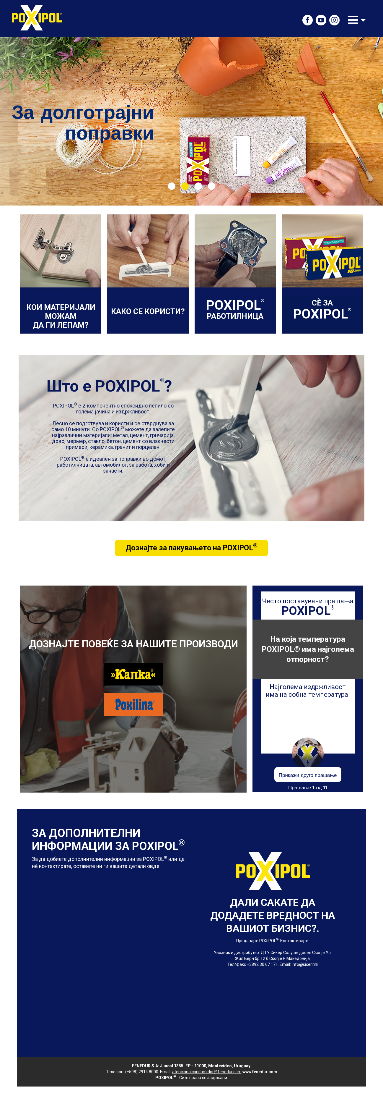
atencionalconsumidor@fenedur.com (207, 1071)
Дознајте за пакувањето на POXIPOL (191, 547)
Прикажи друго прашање (308, 774)
